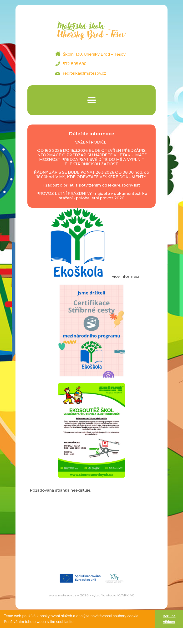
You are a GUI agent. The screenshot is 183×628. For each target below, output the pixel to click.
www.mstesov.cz (62, 595)
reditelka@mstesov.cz (84, 73)
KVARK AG (125, 595)
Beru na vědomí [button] (169, 619)
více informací (91, 276)
